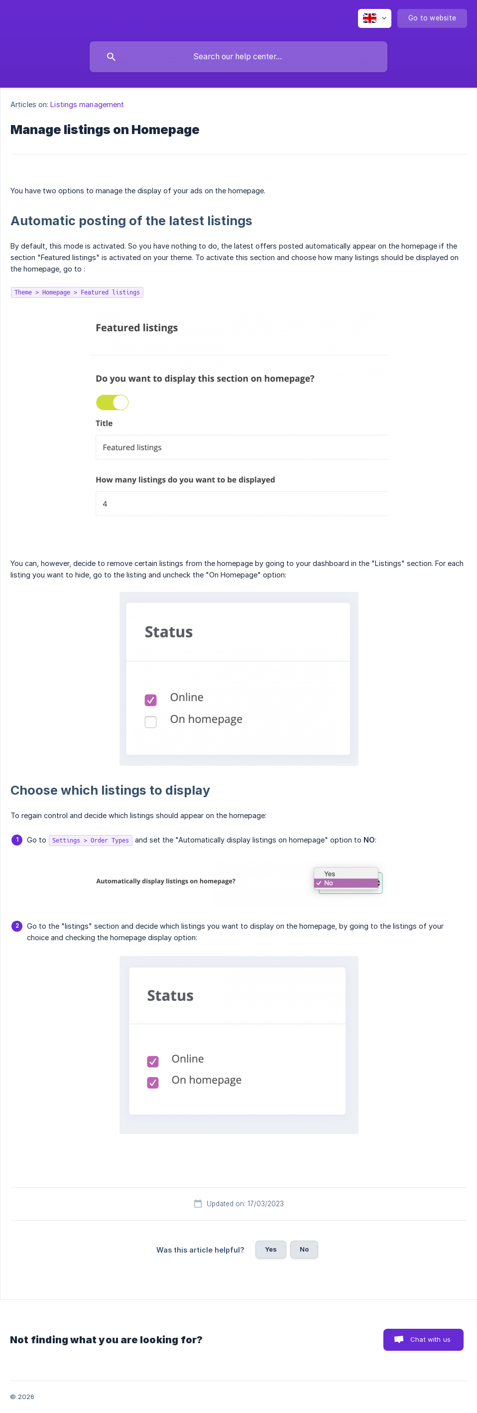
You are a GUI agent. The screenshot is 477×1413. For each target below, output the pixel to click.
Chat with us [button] (430, 1339)
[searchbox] (238, 56)
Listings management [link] (87, 104)
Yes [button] (271, 1249)
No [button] (304, 1249)
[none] (374, 18)
